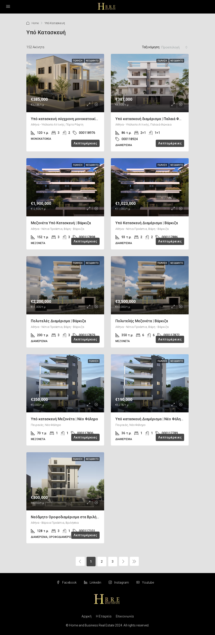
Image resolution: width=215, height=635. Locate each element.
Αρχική (86, 616)
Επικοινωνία (125, 616)
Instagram (119, 582)
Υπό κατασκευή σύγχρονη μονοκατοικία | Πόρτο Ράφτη (77, 119)
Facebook (67, 582)
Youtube (145, 582)
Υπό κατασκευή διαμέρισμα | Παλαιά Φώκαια (152, 119)
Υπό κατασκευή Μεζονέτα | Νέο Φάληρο (64, 419)
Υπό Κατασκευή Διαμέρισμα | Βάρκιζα (146, 223)
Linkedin (93, 582)
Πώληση (78, 60)
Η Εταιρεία (103, 616)
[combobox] (174, 47)
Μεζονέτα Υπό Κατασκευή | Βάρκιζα (61, 223)
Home (35, 23)
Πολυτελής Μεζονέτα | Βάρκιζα (141, 321)
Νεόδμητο (92, 60)
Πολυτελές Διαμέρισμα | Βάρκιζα (58, 321)
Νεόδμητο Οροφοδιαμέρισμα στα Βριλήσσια (67, 517)
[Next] (123, 561)
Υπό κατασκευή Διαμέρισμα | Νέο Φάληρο (150, 419)
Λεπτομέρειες (85, 143)
